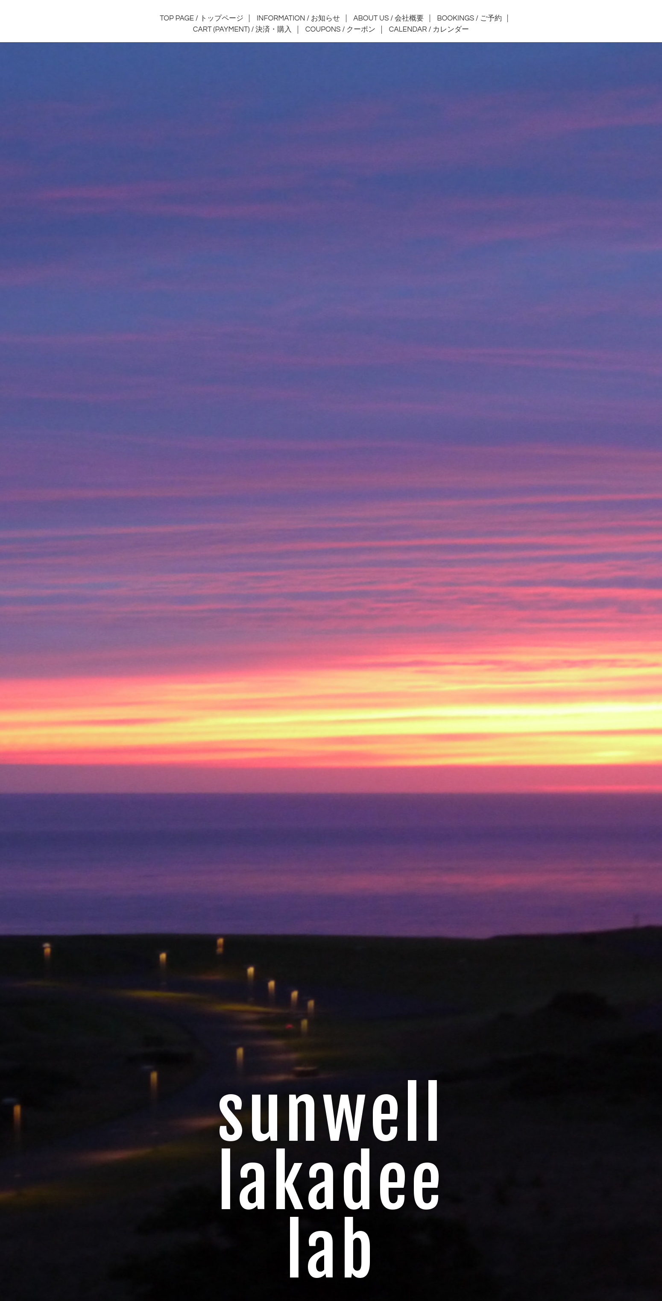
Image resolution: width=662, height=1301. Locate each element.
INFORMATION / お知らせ (298, 18)
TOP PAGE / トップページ (201, 18)
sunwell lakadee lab (331, 1183)
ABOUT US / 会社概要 (388, 18)
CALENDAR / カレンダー (429, 29)
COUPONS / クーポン (340, 29)
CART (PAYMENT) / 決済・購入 (242, 29)
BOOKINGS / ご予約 (469, 18)
